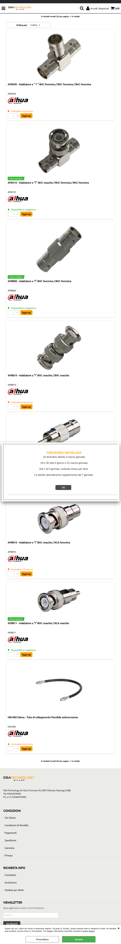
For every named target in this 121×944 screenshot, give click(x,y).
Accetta (79, 939)
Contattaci (10, 875)
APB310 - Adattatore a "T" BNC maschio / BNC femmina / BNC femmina (48, 182)
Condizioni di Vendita (16, 825)
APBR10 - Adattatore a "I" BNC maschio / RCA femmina (39, 542)
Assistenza (11, 882)
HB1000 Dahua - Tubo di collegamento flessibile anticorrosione (43, 717)
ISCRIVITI (11, 924)
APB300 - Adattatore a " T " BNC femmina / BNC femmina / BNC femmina (49, 84)
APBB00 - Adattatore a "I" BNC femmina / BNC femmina (39, 281)
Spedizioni (10, 840)
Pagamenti (11, 832)
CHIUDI (118, 928)
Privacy (91, 931)
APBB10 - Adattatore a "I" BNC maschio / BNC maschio (38, 375)
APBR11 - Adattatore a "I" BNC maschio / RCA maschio (38, 623)
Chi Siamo (10, 817)
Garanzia (9, 847)
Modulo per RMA (14, 890)
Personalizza (42, 939)
